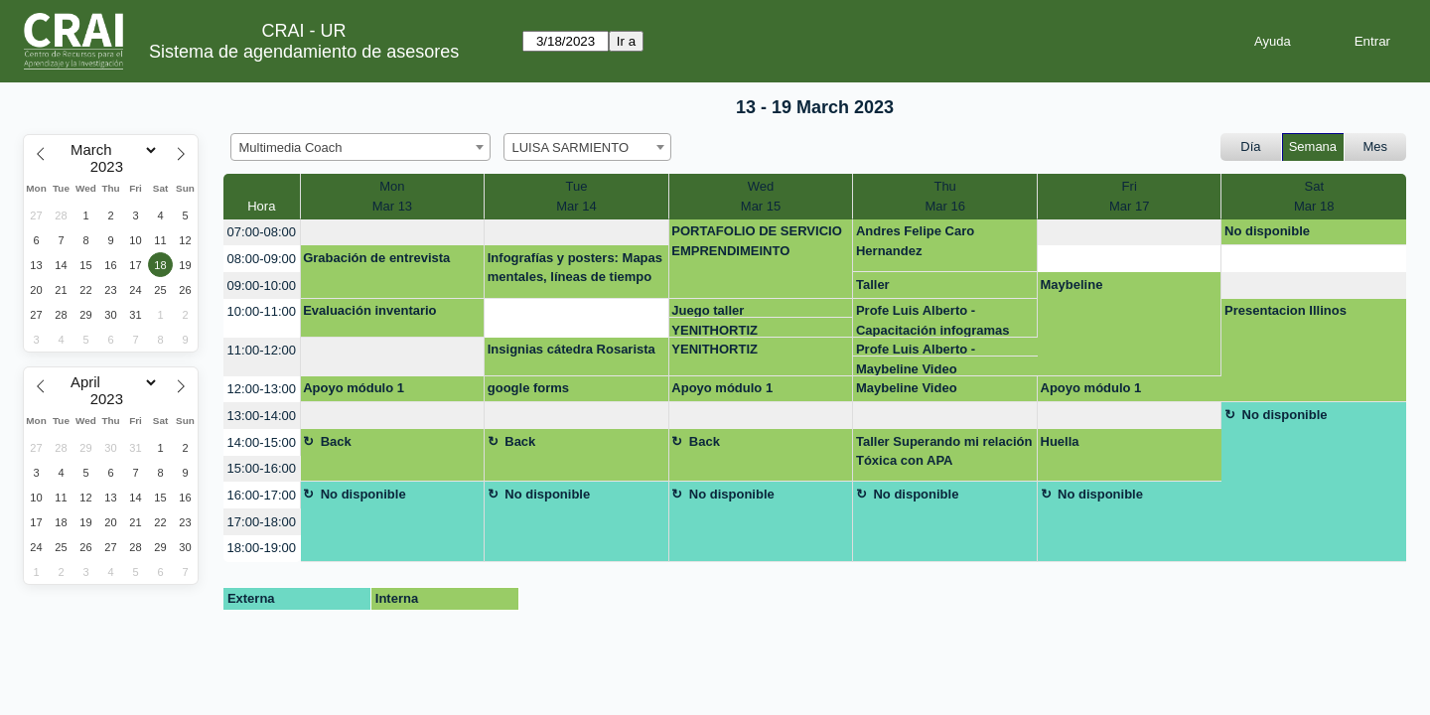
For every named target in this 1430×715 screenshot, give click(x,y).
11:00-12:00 (261, 350)
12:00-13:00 (261, 388)
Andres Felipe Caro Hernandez (915, 240)
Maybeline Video (906, 368)
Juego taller (707, 310)
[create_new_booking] (393, 232)
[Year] (111, 167)
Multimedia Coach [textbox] (291, 147)
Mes (1375, 146)
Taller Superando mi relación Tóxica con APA (944, 451)
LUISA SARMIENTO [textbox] (571, 147)
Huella (1060, 441)
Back (336, 441)
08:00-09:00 (261, 258)
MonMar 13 (392, 196)
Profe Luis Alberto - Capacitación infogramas (933, 320)
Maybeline (1072, 284)
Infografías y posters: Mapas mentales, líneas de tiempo (575, 267)
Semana (1313, 146)
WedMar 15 (761, 196)
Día (1250, 146)
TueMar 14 (576, 196)
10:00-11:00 (261, 311)
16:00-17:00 (261, 495)
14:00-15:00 (261, 442)
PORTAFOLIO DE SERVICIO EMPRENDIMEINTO (756, 240)
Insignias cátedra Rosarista (571, 349)
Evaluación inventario (369, 310)
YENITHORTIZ (714, 330)
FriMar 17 (1129, 196)
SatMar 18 (1314, 196)
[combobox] (360, 147)
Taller (873, 284)
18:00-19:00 (261, 547)
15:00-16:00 (261, 468)
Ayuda (1272, 41)
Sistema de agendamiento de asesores (304, 52)
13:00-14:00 (261, 415)
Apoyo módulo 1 (353, 387)
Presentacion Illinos (1285, 310)
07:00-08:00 (261, 231)
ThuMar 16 (944, 196)
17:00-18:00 (261, 521)
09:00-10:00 (261, 285)
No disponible (1267, 230)
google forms (528, 387)
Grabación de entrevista (376, 257)
